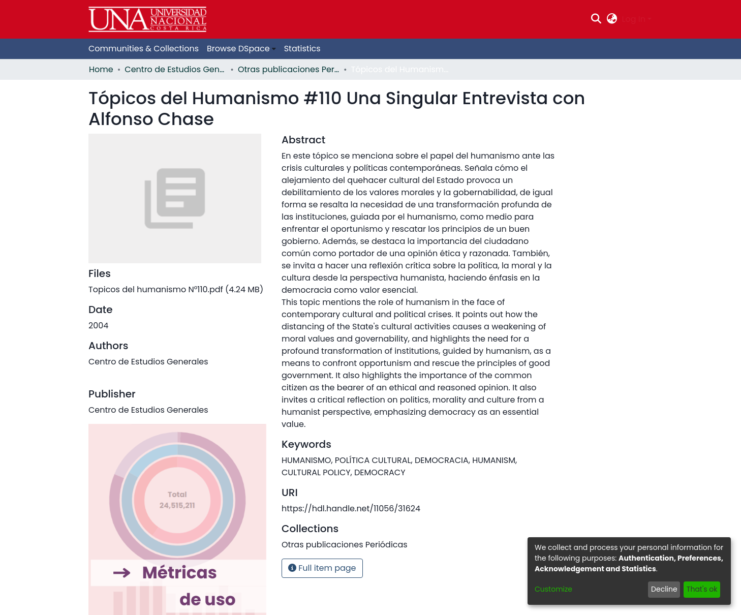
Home (101, 69)
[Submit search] (596, 19)
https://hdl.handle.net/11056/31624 (351, 508)
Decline (664, 589)
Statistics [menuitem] (302, 48)
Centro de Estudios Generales (175, 69)
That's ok (702, 589)
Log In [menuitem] (633, 19)
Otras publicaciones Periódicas (288, 69)
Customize (553, 589)
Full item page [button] (322, 568)
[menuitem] (611, 19)
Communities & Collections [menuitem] (143, 48)
